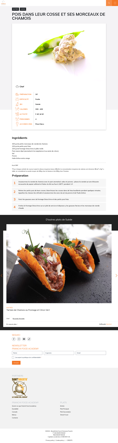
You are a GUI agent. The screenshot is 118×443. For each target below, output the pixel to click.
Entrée (15, 9)
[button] (115, 3)
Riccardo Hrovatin (18, 318)
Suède (23, 9)
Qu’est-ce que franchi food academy (24, 406)
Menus (14, 415)
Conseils (14, 412)
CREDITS (68, 440)
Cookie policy (60, 440)
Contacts (15, 418)
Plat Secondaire (65, 412)
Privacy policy (50, 440)
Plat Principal (64, 409)
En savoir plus (12, 324)
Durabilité (15, 409)
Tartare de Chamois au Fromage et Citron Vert (28, 310)
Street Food (64, 415)
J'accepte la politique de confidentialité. (28, 357)
